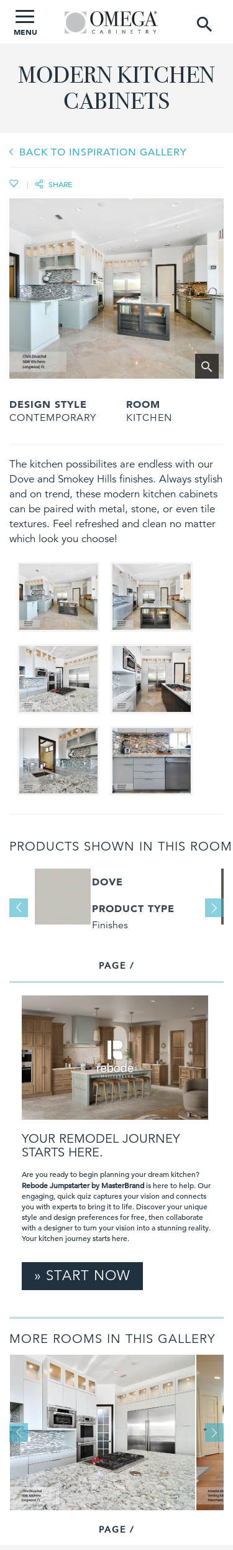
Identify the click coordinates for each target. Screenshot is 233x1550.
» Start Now (82, 1275)
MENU (25, 23)
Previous (18, 907)
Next (214, 907)
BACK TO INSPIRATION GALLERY (103, 152)
